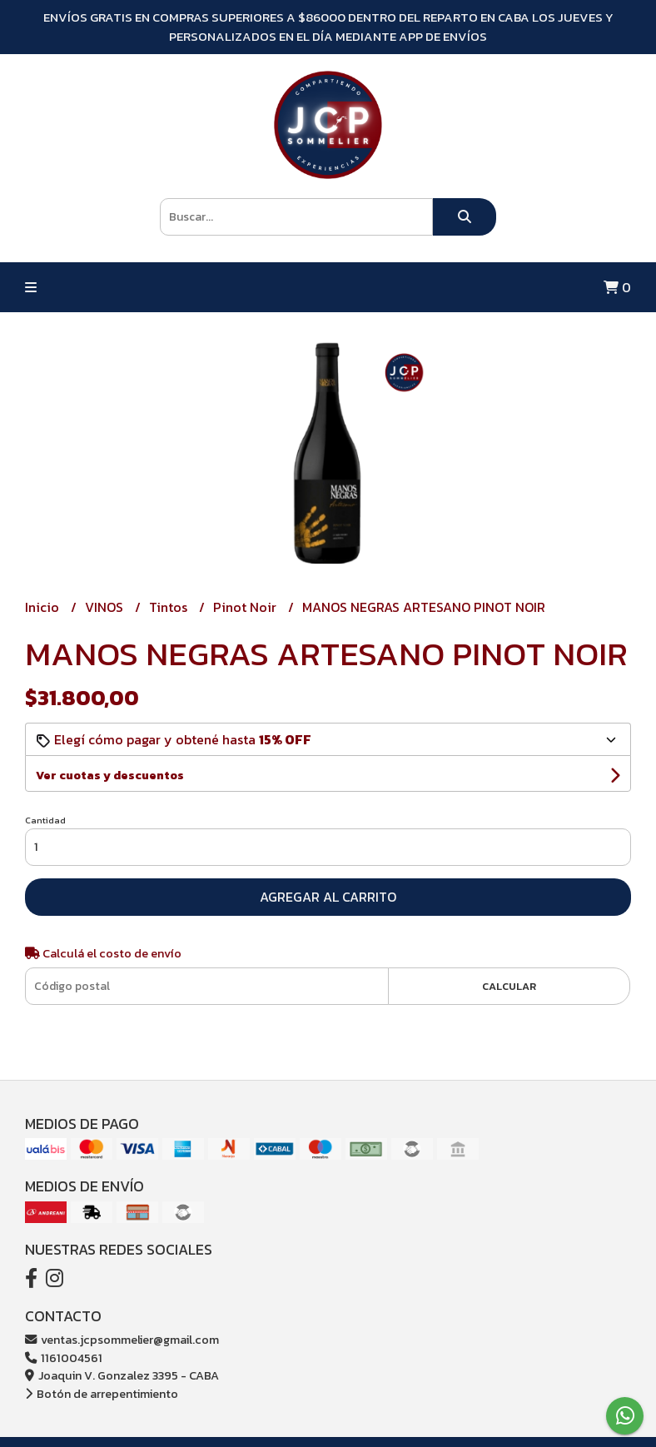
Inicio (43, 607)
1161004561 (63, 1358)
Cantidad (45, 820)
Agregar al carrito (328, 897)
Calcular (509, 986)
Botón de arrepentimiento (101, 1394)
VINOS (106, 607)
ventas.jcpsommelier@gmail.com (122, 1339)
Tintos (170, 607)
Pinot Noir (246, 607)
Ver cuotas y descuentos (110, 775)
